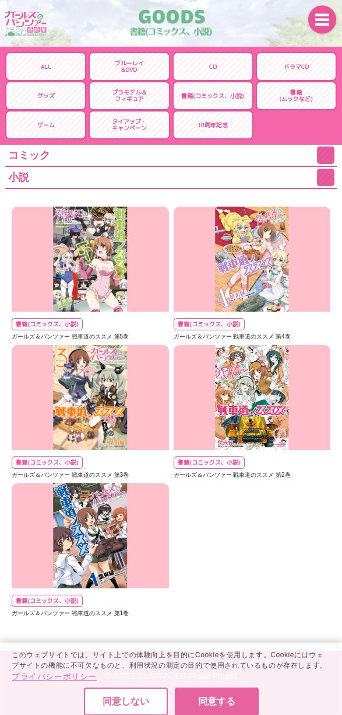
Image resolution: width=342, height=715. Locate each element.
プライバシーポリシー (54, 690)
